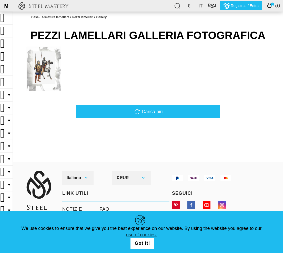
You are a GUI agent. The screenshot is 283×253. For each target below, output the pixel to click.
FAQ (104, 209)
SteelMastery (43, 6)
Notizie (72, 209)
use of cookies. (141, 234)
